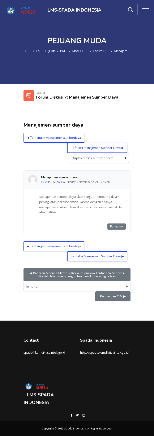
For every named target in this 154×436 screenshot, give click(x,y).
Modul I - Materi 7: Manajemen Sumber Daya (80, 51)
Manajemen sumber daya (122, 51)
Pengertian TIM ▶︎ (113, 296)
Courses (39, 51)
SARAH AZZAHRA (54, 182)
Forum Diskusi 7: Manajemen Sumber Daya (101, 51)
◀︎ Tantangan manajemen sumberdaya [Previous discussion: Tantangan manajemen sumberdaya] (54, 138)
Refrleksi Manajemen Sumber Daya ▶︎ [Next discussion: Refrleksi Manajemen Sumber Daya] (97, 148)
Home (28, 51)
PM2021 (64, 51)
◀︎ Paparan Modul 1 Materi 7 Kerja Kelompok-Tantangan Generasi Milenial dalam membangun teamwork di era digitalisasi (77, 274)
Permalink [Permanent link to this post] (116, 227)
